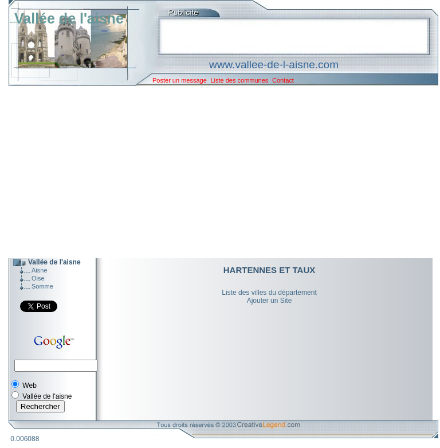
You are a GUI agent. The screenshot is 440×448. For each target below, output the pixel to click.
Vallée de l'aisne (69, 18)
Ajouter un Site (269, 301)
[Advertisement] (215, 172)
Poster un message (179, 80)
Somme (42, 286)
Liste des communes (239, 80)
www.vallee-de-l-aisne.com (274, 65)
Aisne (40, 270)
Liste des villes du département (269, 293)
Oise (38, 278)
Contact (283, 80)
